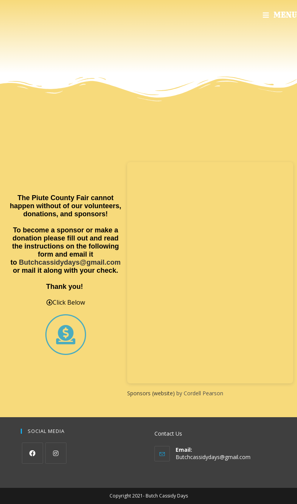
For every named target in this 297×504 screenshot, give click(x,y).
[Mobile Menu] (280, 15)
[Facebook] (32, 453)
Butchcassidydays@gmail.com (70, 262)
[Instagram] (55, 453)
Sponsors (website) (151, 393)
